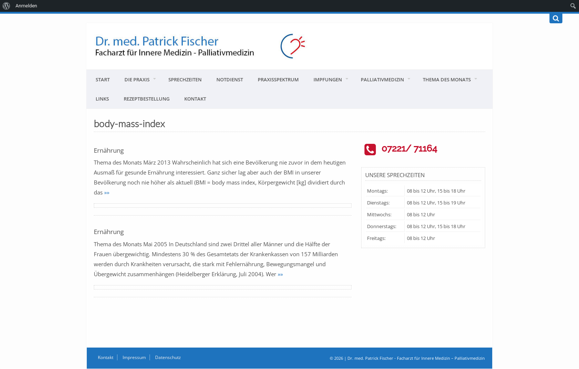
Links (102, 98)
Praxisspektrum (278, 79)
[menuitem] (6, 6)
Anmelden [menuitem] (26, 6)
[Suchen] (555, 18)
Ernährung (109, 150)
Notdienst (229, 79)
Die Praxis (137, 79)
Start (103, 79)
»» (106, 192)
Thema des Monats (447, 79)
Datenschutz (168, 357)
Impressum (134, 357)
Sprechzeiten (185, 79)
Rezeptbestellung (146, 98)
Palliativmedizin (382, 79)
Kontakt (195, 98)
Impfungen (328, 79)
